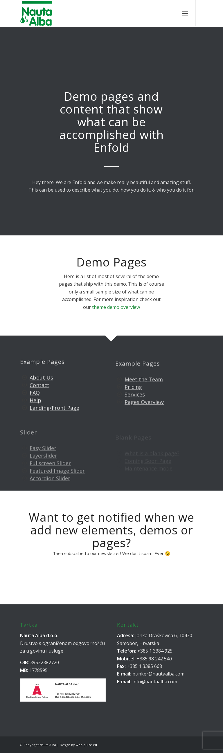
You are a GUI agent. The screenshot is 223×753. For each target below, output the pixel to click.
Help (35, 406)
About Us (41, 383)
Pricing (133, 395)
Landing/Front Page (54, 413)
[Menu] (185, 13)
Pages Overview (144, 411)
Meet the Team (144, 388)
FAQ (35, 398)
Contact (39, 391)
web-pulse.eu (86, 745)
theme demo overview (116, 307)
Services (135, 403)
